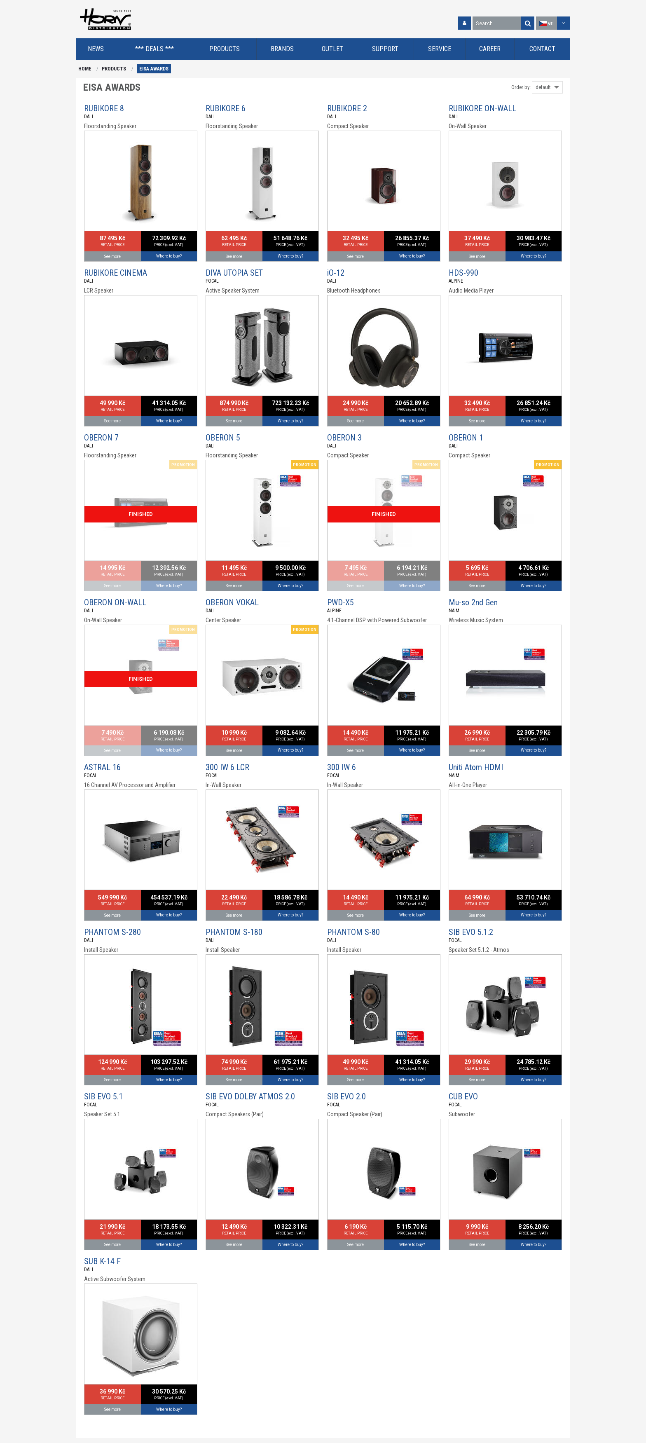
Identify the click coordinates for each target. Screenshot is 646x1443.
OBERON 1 (466, 438)
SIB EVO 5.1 (103, 1096)
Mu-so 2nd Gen (473, 602)
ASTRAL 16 (102, 767)
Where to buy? (169, 256)
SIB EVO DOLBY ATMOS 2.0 (250, 1096)
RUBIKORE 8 (104, 108)
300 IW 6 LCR (227, 767)
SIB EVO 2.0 (346, 1096)
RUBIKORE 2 (347, 108)
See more (112, 256)
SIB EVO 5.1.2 (471, 932)
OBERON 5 (223, 438)
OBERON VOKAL (232, 602)
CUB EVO (463, 1096)
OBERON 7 (101, 438)
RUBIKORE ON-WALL (482, 108)
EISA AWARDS (154, 69)
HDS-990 (463, 273)
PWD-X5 (340, 602)
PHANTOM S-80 (353, 932)
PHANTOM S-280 (112, 932)
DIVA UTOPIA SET (234, 273)
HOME (84, 69)
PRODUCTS (114, 69)
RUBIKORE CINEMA (115, 273)
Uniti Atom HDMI (476, 767)
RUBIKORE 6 (226, 108)
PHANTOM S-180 (234, 932)
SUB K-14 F (102, 1261)
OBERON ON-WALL (115, 602)
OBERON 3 (344, 438)
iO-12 (335, 273)
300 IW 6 (341, 767)
